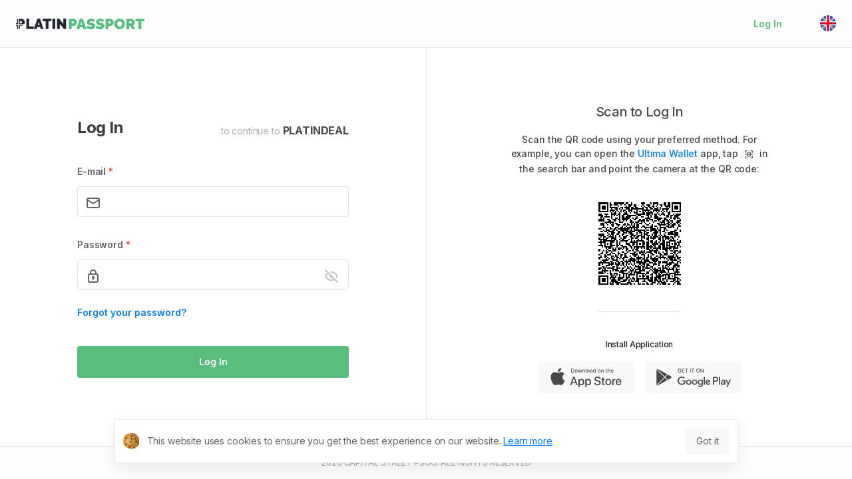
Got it (707, 440)
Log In (767, 23)
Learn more (527, 440)
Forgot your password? (131, 312)
